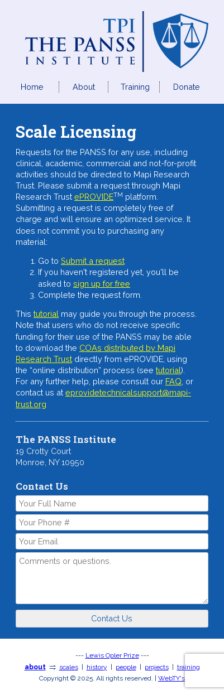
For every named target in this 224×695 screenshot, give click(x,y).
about (35, 667)
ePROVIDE (93, 196)
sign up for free (101, 283)
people (126, 667)
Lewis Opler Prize (112, 655)
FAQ (173, 381)
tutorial (46, 313)
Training (135, 86)
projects (157, 667)
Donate (186, 86)
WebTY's (171, 678)
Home (32, 86)
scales (68, 667)
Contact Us (111, 618)
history (97, 667)
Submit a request (93, 261)
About (84, 86)
